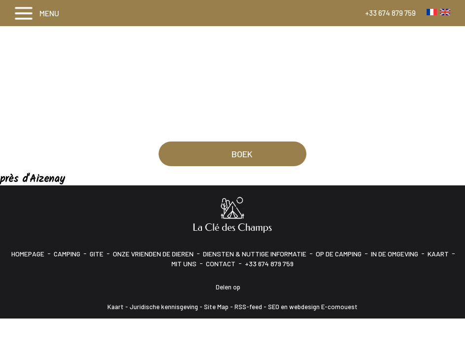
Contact (220, 263)
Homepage (27, 253)
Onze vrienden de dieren (153, 253)
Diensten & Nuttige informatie (254, 253)
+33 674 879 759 (390, 12)
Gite (96, 253)
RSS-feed (248, 307)
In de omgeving (394, 253)
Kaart (438, 253)
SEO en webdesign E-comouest (313, 307)
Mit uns (184, 263)
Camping (67, 253)
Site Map (216, 307)
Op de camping (339, 253)
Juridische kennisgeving (164, 307)
